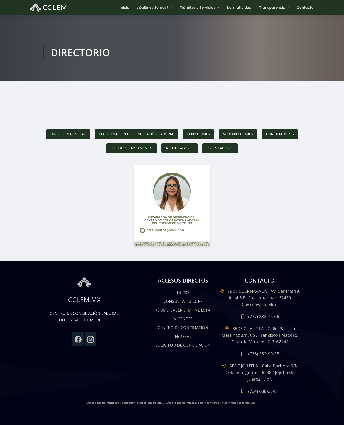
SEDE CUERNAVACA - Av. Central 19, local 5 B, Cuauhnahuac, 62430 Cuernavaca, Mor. (263, 299)
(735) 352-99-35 (263, 356)
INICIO (183, 294)
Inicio (125, 7)
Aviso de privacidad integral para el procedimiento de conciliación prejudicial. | (126, 404)
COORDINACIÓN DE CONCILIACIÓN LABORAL (136, 134)
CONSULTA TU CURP (183, 303)
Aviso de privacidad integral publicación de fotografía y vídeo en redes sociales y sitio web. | (212, 404)
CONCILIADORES (280, 134)
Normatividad (239, 7)
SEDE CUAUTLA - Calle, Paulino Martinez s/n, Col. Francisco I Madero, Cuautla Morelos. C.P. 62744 (259, 337)
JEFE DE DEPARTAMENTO (132, 148)
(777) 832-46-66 (263, 318)
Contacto (305, 7)
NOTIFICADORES (180, 148)
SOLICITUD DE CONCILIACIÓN (183, 347)
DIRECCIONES (198, 134)
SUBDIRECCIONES (238, 134)
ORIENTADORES (220, 148)
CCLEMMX (84, 301)
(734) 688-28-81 (263, 393)
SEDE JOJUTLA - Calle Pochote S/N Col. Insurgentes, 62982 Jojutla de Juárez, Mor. (262, 374)
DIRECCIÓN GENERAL (68, 134)
